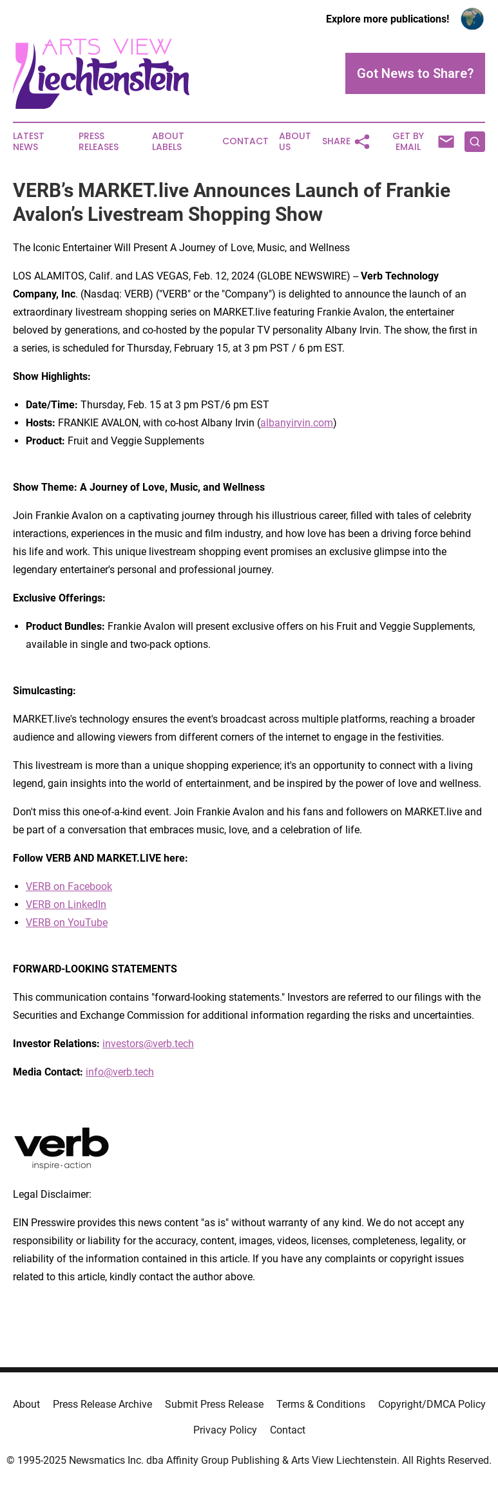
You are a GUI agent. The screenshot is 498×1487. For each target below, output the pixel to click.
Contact (245, 141)
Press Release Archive (102, 1404)
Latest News (28, 142)
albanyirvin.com (296, 423)
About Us (295, 142)
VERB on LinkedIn (66, 904)
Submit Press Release (214, 1404)
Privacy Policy (225, 1430)
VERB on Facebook (69, 886)
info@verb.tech (120, 1072)
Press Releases (99, 142)
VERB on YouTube (67, 922)
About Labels (168, 142)
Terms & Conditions (320, 1404)
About (26, 1404)
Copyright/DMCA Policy (432, 1404)
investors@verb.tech (148, 1043)
